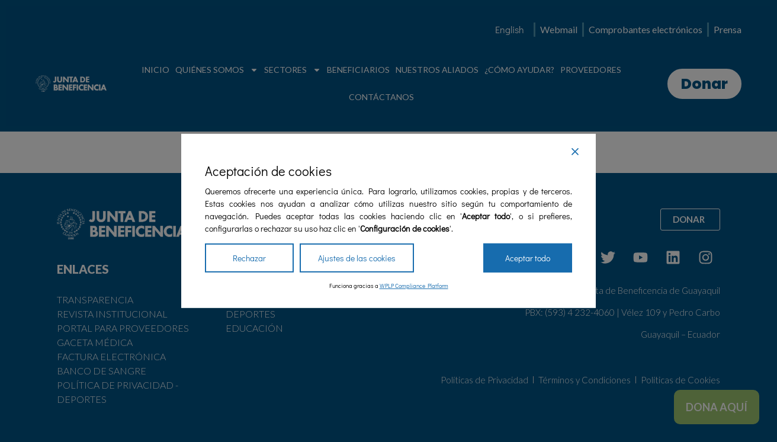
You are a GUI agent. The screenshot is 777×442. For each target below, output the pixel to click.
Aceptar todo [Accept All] (527, 258)
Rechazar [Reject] (249, 258)
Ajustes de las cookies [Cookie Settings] (357, 258)
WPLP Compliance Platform (414, 286)
